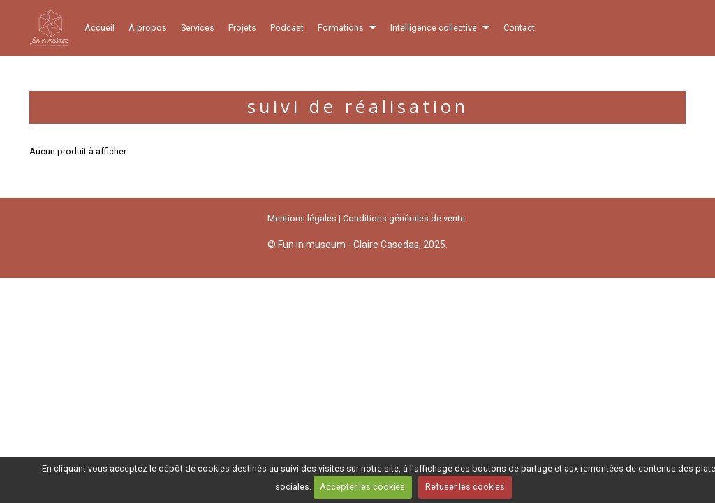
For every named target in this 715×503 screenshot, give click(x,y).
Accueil (99, 27)
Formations (341, 27)
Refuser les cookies (465, 486)
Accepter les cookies (362, 486)
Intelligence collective (433, 27)
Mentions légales (302, 218)
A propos (147, 27)
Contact (519, 27)
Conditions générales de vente (404, 218)
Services (197, 27)
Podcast (287, 27)
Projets (242, 27)
